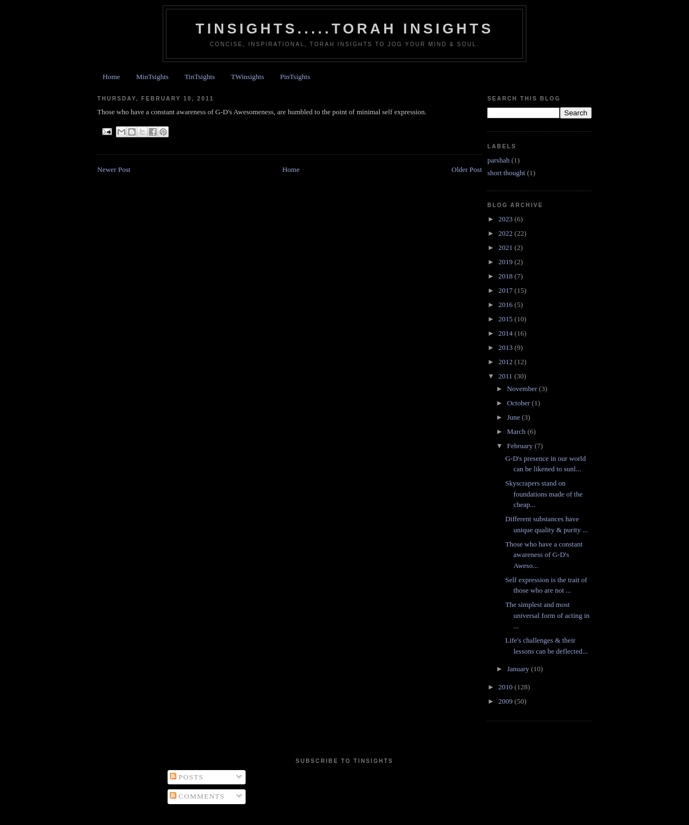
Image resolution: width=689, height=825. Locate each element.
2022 (506, 233)
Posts (187, 777)
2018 (506, 276)
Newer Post (113, 169)
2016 (506, 304)
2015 (506, 319)
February (521, 446)
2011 (506, 376)
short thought (506, 173)
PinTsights (295, 77)
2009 (506, 701)
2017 (506, 290)
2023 (506, 219)
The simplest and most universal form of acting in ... (547, 615)
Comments (197, 796)
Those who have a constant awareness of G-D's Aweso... (543, 555)
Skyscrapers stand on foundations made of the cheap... (543, 494)
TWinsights (247, 77)
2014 (506, 333)
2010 (506, 687)
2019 (506, 262)
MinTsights (152, 77)
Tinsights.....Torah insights (344, 28)
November (523, 388)
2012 (506, 362)
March (517, 431)
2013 (506, 347)
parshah (498, 160)
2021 (506, 247)
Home (111, 77)
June (514, 417)
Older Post (467, 169)
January (519, 669)
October (519, 403)
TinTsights (200, 77)
